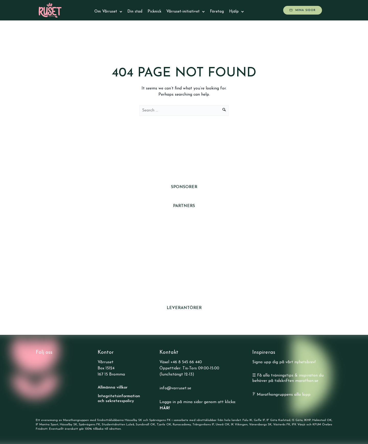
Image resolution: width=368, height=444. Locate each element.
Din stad (134, 12)
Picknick (154, 12)
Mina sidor (303, 10)
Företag (217, 12)
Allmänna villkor (113, 387)
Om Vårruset (105, 12)
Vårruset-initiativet (183, 12)
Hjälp (234, 12)
